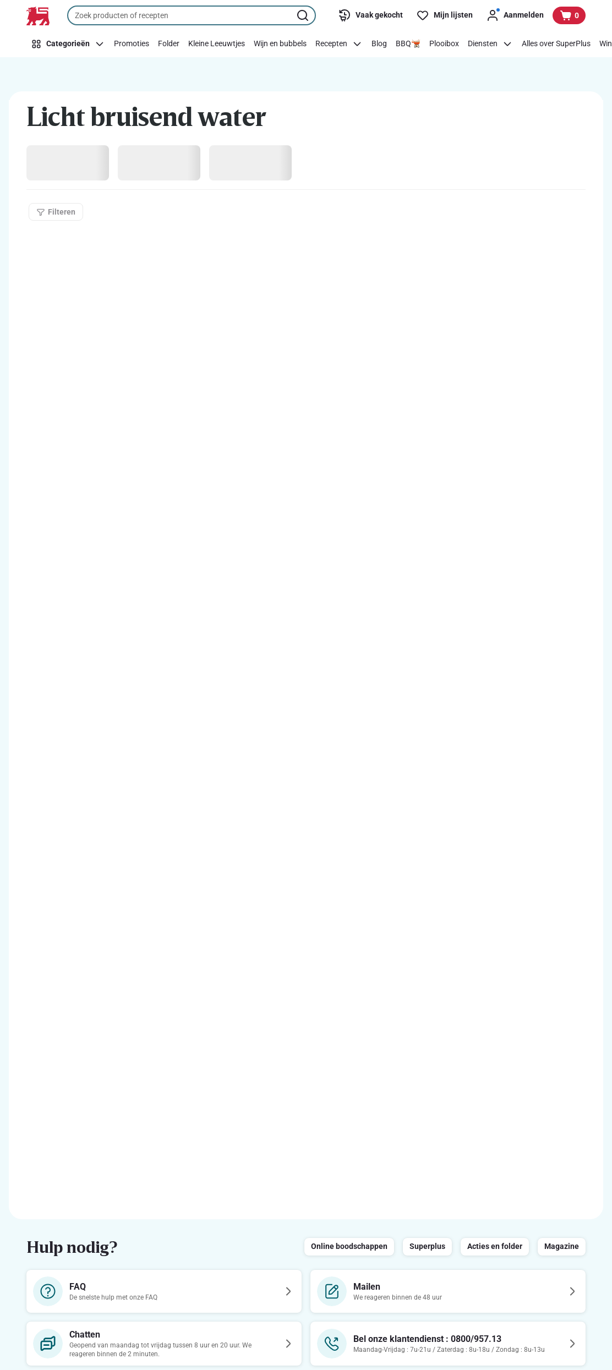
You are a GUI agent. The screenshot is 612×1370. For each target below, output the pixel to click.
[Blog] (379, 44)
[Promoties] (132, 44)
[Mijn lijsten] (444, 15)
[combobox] (191, 15)
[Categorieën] (68, 44)
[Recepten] (339, 44)
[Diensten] (490, 44)
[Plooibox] (444, 44)
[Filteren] (56, 212)
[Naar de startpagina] (38, 16)
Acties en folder (494, 1246)
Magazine (561, 1246)
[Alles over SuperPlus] (556, 44)
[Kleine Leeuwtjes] (216, 44)
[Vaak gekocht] (370, 15)
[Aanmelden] (515, 15)
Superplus (427, 1246)
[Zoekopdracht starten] (304, 15)
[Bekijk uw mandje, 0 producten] (569, 15)
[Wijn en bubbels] (280, 44)
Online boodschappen (349, 1246)
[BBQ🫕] (408, 44)
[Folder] (169, 44)
